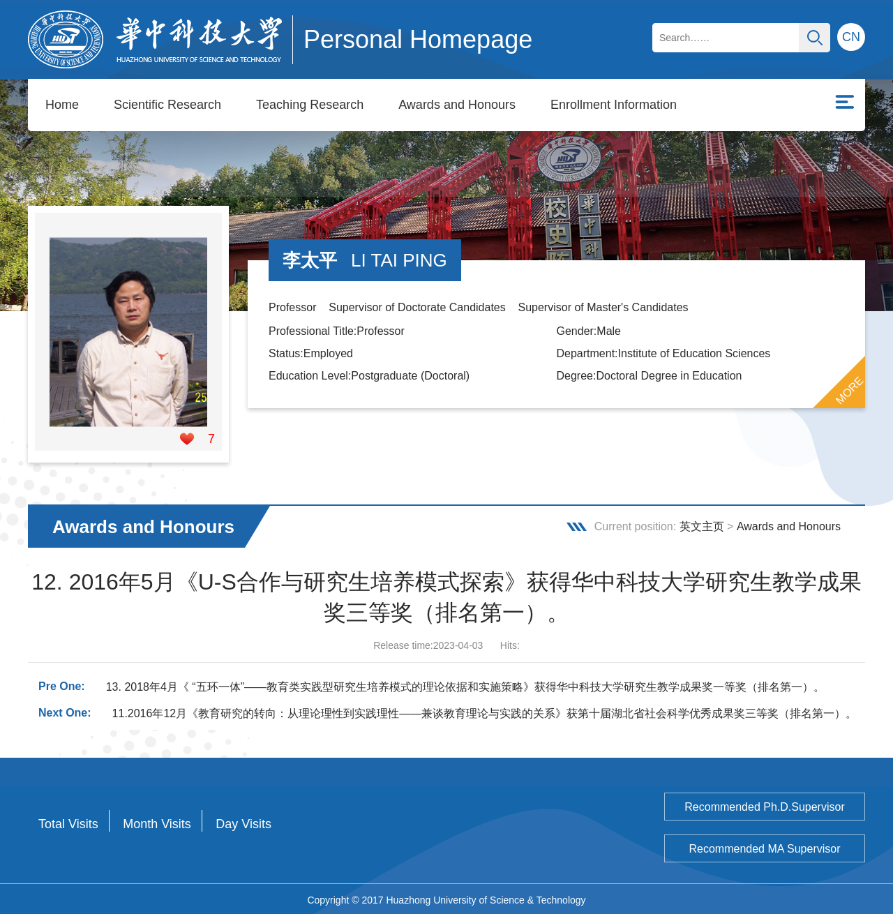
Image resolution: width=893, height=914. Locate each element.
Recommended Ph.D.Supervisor (764, 805)
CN (851, 37)
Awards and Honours (457, 105)
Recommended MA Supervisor (765, 847)
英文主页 (702, 524)
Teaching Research (309, 105)
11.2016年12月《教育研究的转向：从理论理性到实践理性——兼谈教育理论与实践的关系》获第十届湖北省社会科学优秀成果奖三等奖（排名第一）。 (484, 711)
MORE (850, 389)
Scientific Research (167, 105)
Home (62, 105)
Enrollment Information (613, 105)
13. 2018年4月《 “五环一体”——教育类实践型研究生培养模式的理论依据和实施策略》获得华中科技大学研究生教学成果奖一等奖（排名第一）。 (465, 685)
